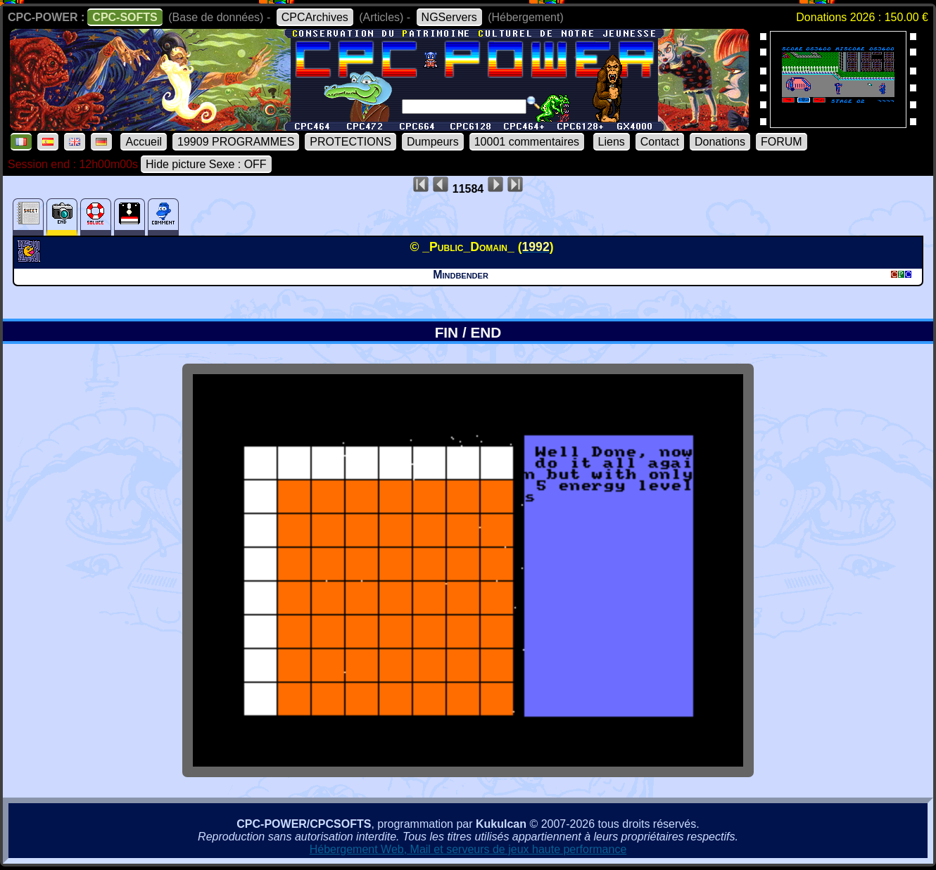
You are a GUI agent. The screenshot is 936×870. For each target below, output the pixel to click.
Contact (659, 142)
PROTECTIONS (350, 142)
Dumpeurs (433, 142)
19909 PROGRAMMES (235, 142)
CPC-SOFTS (124, 17)
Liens (611, 142)
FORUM (781, 142)
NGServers (449, 17)
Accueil (143, 142)
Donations (720, 142)
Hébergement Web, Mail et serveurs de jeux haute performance (468, 849)
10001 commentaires (526, 142)
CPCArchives (315, 17)
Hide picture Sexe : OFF (206, 164)
